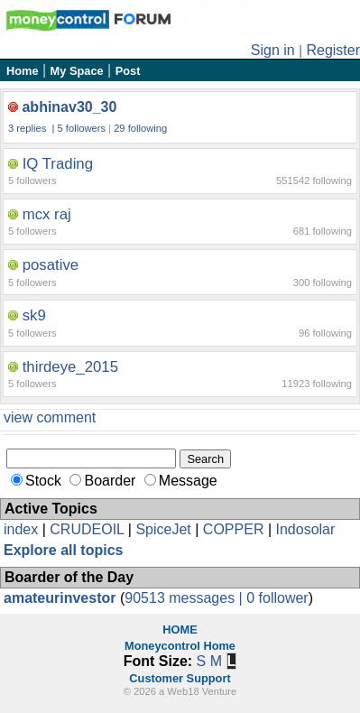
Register (333, 50)
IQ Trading (58, 163)
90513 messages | (185, 598)
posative (51, 264)
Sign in (273, 50)
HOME (179, 629)
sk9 (34, 315)
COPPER (233, 529)
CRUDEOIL (87, 529)
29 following (140, 128)
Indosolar (305, 529)
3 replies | (33, 128)
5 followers (82, 128)
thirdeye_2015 (70, 366)
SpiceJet (162, 529)
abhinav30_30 (69, 107)
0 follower (277, 598)
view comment (50, 417)
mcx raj (47, 214)
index (21, 529)
